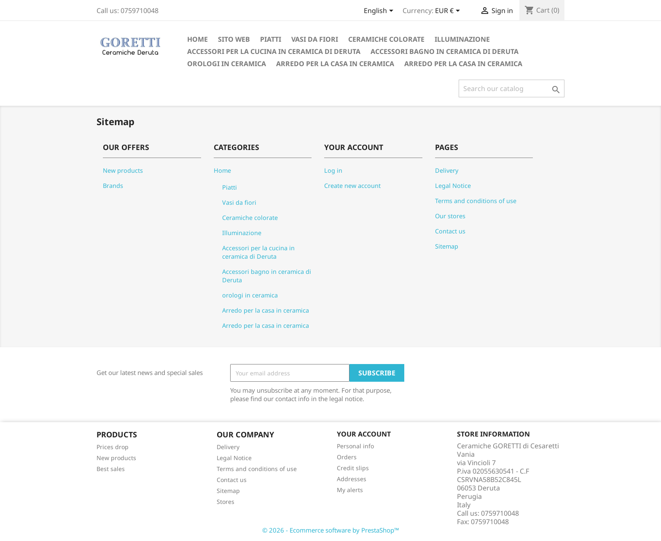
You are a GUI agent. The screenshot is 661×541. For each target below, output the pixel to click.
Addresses (351, 479)
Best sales (111, 469)
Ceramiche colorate (386, 39)
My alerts (350, 490)
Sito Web (234, 39)
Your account (364, 434)
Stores (225, 502)
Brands (113, 186)
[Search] (511, 88)
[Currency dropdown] (449, 11)
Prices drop (113, 447)
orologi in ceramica (226, 63)
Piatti (270, 39)
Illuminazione (462, 39)
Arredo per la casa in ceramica (335, 63)
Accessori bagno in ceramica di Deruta (445, 51)
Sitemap (446, 246)
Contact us (450, 231)
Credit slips (353, 468)
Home (197, 39)
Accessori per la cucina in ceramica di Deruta (273, 51)
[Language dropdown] (380, 11)
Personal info (355, 446)
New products (123, 170)
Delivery (446, 170)
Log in (333, 170)
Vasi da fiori (314, 39)
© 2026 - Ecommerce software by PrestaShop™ (330, 530)
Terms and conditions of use (475, 201)
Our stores (450, 216)
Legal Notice (453, 186)
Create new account (352, 186)
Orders (347, 457)
